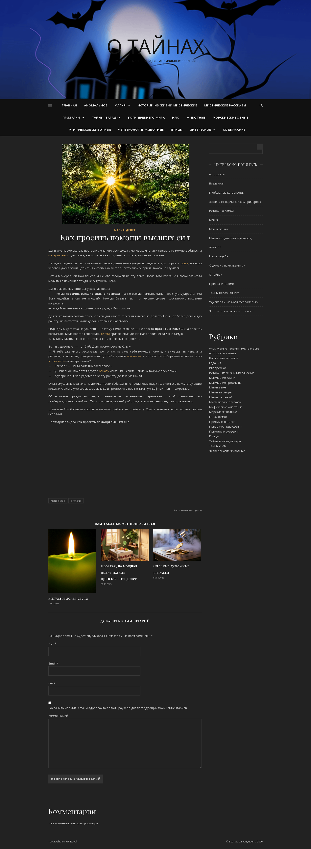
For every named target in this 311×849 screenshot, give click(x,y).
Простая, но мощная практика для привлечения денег (119, 572)
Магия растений (220, 397)
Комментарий (58, 716)
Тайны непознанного (224, 293)
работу (104, 371)
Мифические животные (90, 129)
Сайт (51, 683)
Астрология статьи (222, 353)
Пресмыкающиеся (222, 422)
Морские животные (230, 117)
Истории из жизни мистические (167, 105)
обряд (105, 334)
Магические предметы (225, 382)
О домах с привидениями (227, 265)
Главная (69, 105)
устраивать (56, 361)
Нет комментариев (188, 510)
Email (53, 663)
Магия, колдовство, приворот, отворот (230, 242)
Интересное (200, 129)
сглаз (184, 263)
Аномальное (96, 105)
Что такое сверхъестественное (231, 311)
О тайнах (155, 46)
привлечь (134, 356)
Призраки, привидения (225, 426)
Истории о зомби (221, 211)
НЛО (175, 117)
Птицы (177, 129)
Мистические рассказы (225, 105)
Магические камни (222, 378)
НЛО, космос (218, 417)
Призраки (71, 117)
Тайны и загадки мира (225, 441)
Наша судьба (218, 256)
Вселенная (216, 183)
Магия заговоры (220, 392)
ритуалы (76, 500)
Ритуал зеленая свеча (68, 598)
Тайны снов (217, 446)
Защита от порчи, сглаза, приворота (235, 202)
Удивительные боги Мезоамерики (233, 302)
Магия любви (218, 229)
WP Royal (71, 841)
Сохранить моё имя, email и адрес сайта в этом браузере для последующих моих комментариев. (117, 708)
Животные (196, 117)
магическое (58, 500)
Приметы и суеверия (224, 431)
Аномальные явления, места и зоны (234, 348)
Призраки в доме (221, 284)
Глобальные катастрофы (226, 192)
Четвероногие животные (141, 129)
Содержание (234, 129)
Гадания (215, 363)
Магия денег (125, 230)
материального (59, 255)
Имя (52, 643)
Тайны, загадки (106, 117)
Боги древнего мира (146, 117)
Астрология (217, 174)
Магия (120, 105)
